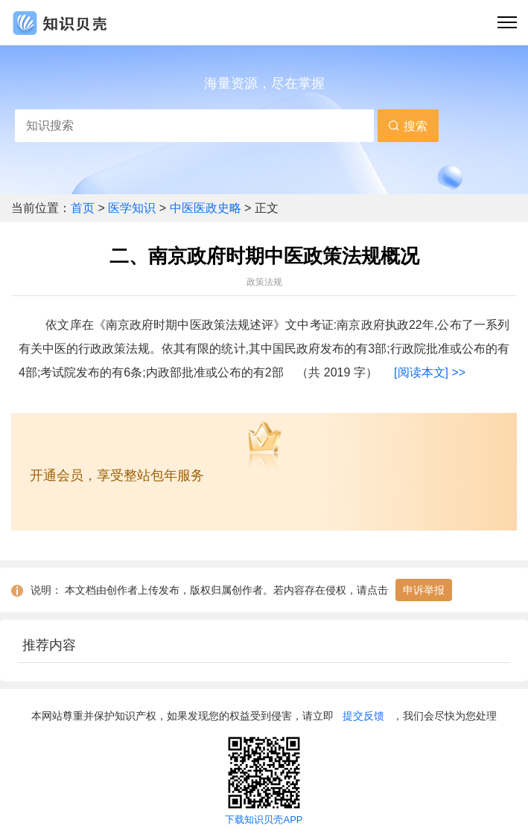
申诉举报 (424, 590)
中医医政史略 (205, 208)
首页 (84, 208)
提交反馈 (363, 716)
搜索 (407, 126)
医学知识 (133, 208)
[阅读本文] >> (429, 372)
